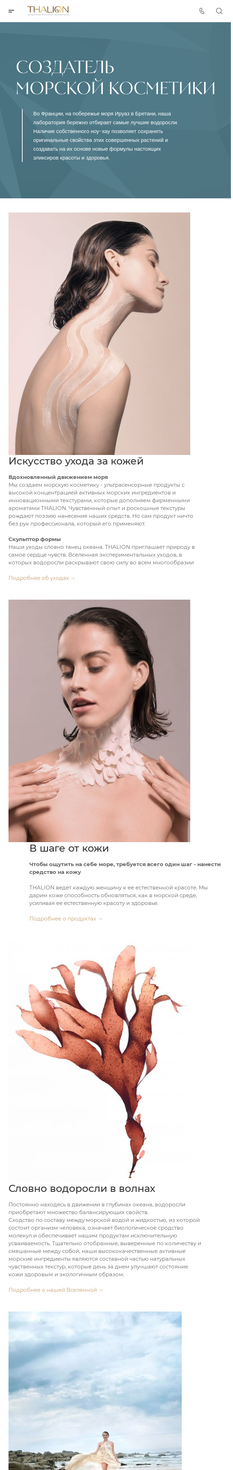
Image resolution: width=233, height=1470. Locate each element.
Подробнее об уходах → (42, 578)
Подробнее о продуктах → (66, 918)
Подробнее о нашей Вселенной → (56, 1289)
